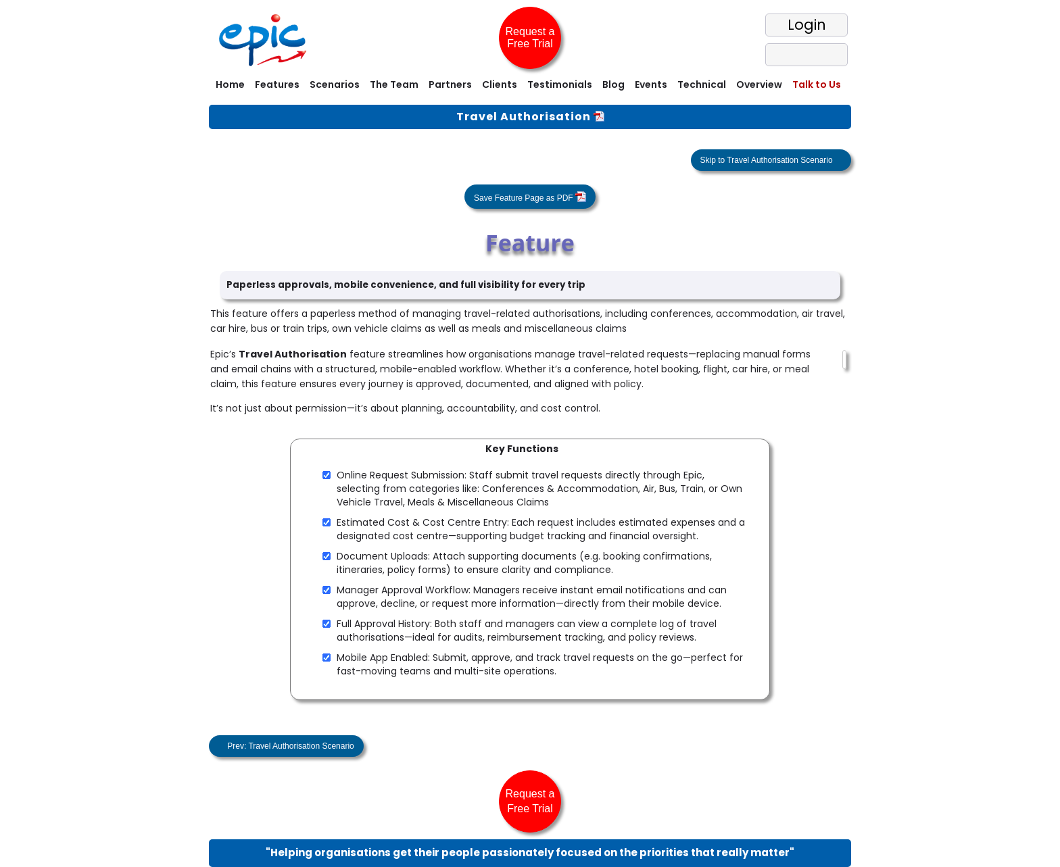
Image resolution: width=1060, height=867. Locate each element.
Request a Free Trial (530, 37)
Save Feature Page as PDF (530, 197)
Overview (759, 84)
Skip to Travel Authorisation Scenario (767, 160)
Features (277, 84)
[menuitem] (228, 86)
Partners (450, 84)
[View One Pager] (599, 116)
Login (807, 24)
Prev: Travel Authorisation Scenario (289, 746)
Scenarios (335, 84)
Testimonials (559, 84)
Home (230, 84)
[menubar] (530, 86)
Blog (613, 84)
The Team (394, 84)
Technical (701, 84)
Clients (499, 84)
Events (651, 84)
